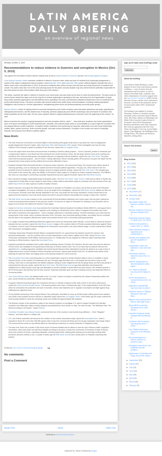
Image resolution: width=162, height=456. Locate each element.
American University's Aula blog (28, 208)
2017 (129, 181)
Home (60, 428)
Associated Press (46, 240)
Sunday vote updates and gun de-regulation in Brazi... (139, 240)
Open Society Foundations (136, 98)
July (131, 367)
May (131, 375)
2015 (129, 189)
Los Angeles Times (71, 147)
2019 (129, 174)
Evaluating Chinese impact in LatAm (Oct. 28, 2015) (140, 219)
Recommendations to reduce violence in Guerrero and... (137, 339)
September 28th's (72, 83)
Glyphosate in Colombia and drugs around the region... (140, 354)
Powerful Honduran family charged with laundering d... (139, 315)
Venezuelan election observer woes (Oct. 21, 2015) (139, 256)
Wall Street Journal (93, 175)
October (132, 199)
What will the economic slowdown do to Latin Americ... (138, 307)
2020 (129, 170)
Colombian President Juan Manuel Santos (25, 312)
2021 (129, 167)
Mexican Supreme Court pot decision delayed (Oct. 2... (140, 212)
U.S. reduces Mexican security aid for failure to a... (139, 272)
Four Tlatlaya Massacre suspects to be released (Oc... (139, 331)
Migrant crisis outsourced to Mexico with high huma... (140, 301)
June (131, 371)
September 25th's (55, 83)
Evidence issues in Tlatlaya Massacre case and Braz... (140, 293)
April (131, 378)
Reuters (98, 235)
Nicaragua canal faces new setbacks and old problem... (140, 347)
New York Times (94, 156)
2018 (129, 178)
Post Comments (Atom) (65, 435)
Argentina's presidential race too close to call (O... (140, 287)
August (132, 364)
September (134, 360)
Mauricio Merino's (11, 109)
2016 (129, 185)
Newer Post (9, 428)
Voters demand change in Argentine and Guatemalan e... (139, 232)
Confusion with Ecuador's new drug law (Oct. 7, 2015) (139, 323)
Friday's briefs (17, 184)
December (133, 192)
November (133, 195)
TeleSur (42, 308)
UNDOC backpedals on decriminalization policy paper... (139, 264)
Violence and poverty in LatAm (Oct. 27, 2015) (139, 225)
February (133, 385)
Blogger (94, 451)
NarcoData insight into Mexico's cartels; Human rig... (140, 204)
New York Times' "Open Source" (73, 179)
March (132, 382)
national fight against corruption (96, 76)
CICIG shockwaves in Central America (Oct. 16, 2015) (140, 280)
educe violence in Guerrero (67, 76)
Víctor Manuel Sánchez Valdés (16, 81)
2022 (129, 163)
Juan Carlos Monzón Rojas (19, 276)
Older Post (111, 428)
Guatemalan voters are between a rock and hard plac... (140, 248)
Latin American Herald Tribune (28, 285)
